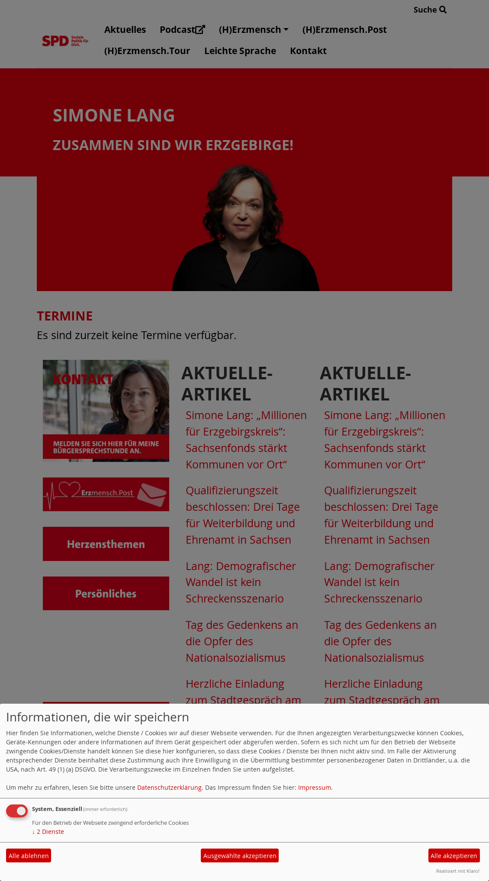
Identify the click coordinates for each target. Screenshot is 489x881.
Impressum (314, 787)
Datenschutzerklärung (169, 787)
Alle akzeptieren (454, 856)
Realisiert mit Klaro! (457, 871)
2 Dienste (48, 831)
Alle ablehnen (29, 856)
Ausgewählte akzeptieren (240, 856)
